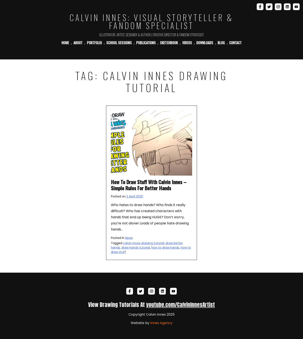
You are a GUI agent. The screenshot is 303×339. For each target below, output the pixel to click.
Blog (221, 42)
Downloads (204, 42)
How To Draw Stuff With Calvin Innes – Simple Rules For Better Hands (148, 185)
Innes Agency (161, 322)
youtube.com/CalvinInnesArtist (180, 305)
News (129, 238)
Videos (187, 42)
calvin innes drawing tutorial (143, 243)
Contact (235, 42)
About (77, 42)
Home (65, 42)
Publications (146, 42)
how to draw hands (165, 247)
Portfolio (94, 42)
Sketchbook (169, 42)
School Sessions (119, 42)
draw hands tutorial (135, 247)
